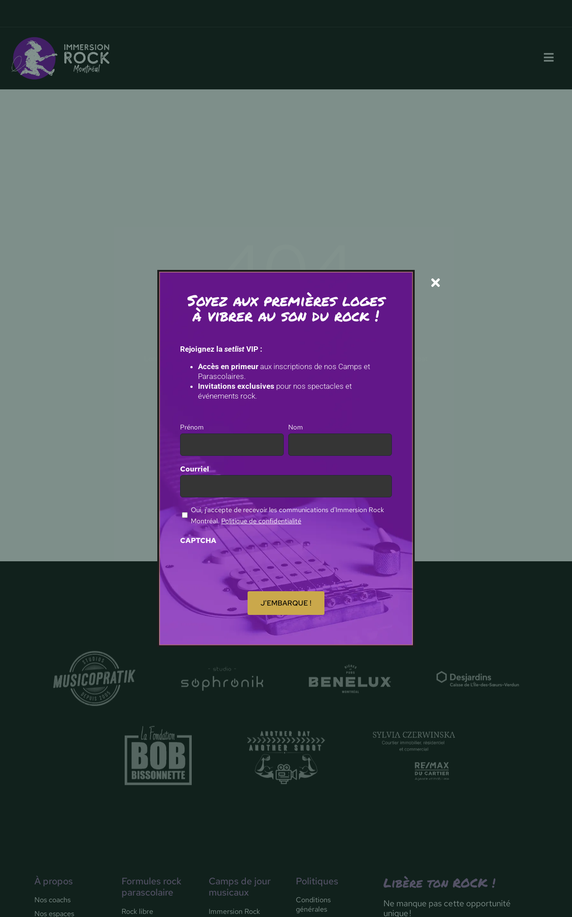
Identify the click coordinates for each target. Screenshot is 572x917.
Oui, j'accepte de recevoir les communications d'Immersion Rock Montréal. (287, 515)
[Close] (435, 283)
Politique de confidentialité (261, 521)
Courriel (194, 469)
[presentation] (248, 564)
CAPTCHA (198, 540)
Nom (295, 427)
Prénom (192, 427)
